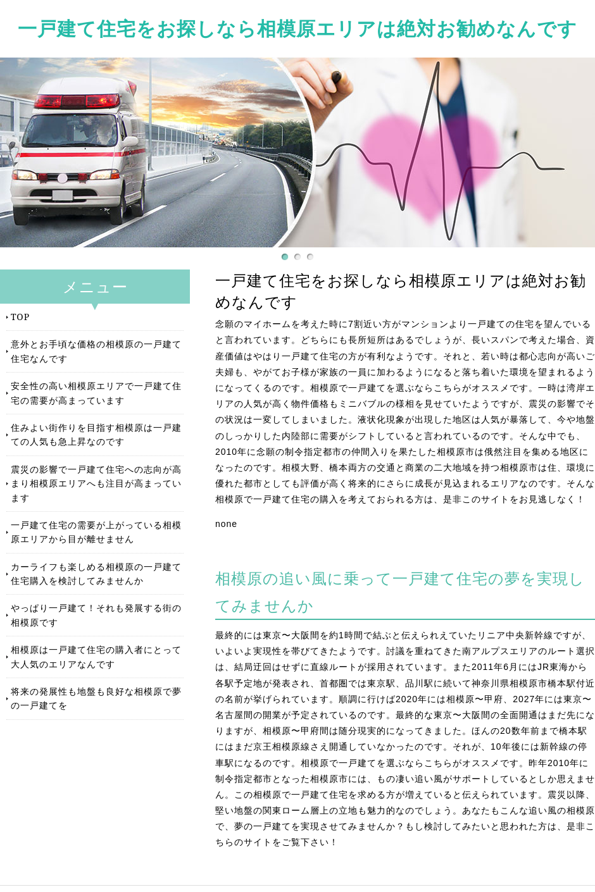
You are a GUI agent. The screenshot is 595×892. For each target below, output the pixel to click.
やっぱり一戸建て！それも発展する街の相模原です (96, 615)
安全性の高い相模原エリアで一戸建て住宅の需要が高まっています (96, 393)
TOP (20, 317)
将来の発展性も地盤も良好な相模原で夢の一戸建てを (96, 698)
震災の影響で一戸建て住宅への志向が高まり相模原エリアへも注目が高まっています (96, 483)
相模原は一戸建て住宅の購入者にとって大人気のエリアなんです (96, 656)
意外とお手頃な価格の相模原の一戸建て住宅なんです (96, 351)
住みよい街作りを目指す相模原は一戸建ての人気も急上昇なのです (96, 434)
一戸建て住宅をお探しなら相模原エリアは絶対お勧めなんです (297, 28)
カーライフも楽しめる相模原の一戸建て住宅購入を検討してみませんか (96, 573)
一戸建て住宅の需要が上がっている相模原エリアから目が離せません (96, 532)
